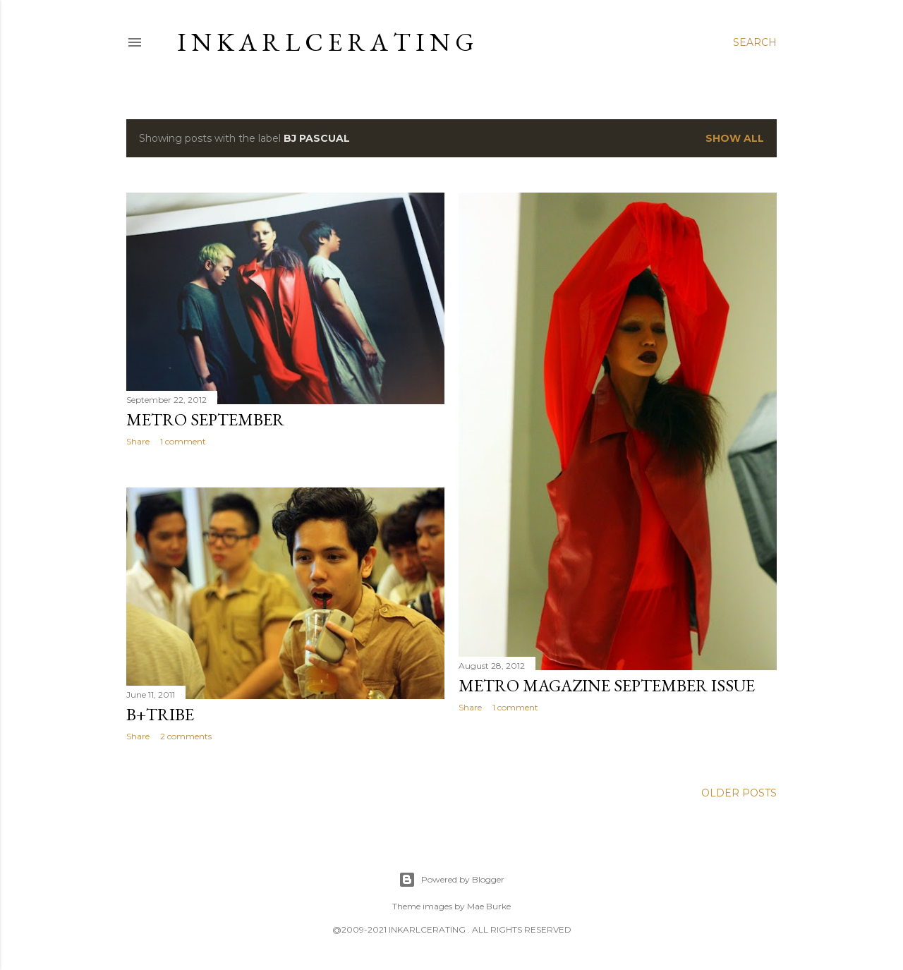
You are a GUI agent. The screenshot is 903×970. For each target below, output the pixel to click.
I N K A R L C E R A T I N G (325, 42)
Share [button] (138, 441)
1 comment (183, 441)
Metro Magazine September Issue (607, 685)
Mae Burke (489, 906)
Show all (734, 138)
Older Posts (739, 793)
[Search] (755, 42)
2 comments (186, 736)
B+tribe (160, 714)
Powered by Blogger (451, 879)
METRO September (205, 419)
